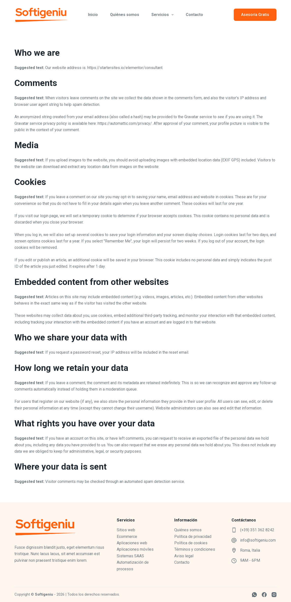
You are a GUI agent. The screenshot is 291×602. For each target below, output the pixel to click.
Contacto (194, 14)
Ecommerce (127, 536)
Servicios (163, 15)
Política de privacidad (192, 536)
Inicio (93, 14)
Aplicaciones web (132, 543)
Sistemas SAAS (130, 556)
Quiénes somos (124, 14)
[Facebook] (264, 594)
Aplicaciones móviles (135, 549)
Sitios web (126, 530)
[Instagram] (274, 594)
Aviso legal (183, 556)
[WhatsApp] (254, 594)
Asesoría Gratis (255, 14)
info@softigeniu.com (258, 540)
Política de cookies (190, 543)
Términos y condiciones (194, 549)
